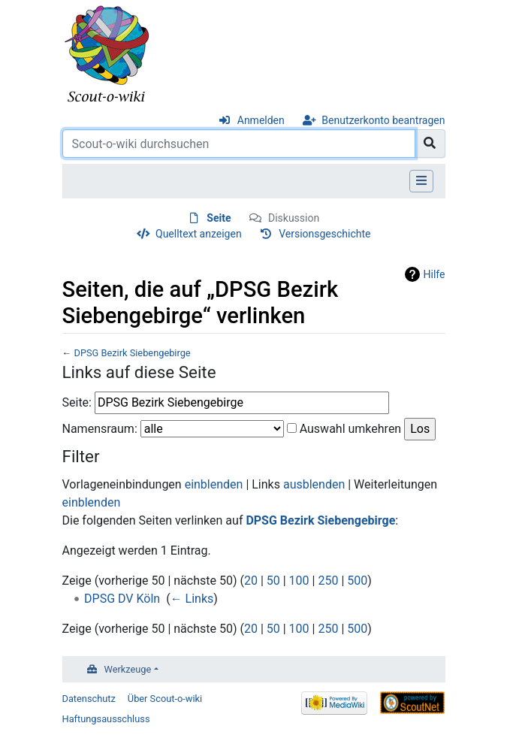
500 (357, 580)
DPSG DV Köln (122, 598)
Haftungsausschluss (106, 718)
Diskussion (293, 218)
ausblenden (314, 484)
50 (273, 580)
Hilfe (434, 274)
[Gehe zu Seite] (430, 143)
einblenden (214, 484)
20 (251, 580)
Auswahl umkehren (351, 429)
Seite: (77, 402)
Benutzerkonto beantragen (383, 120)
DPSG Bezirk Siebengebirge (132, 352)
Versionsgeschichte (324, 234)
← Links (192, 598)
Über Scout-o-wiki (165, 698)
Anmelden (261, 120)
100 (299, 580)
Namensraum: (99, 429)
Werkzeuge (128, 669)
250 (328, 580)
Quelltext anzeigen (198, 234)
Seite (219, 218)
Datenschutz (89, 698)
